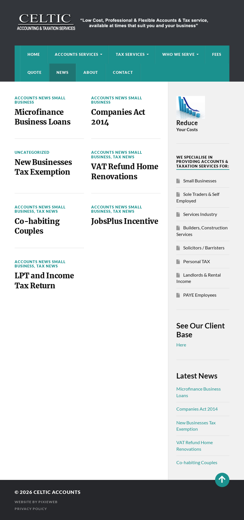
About (90, 72)
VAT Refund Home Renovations (124, 171)
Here (181, 344)
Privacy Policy (31, 509)
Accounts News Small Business (40, 100)
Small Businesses (199, 180)
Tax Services (130, 54)
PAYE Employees (199, 295)
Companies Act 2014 (118, 117)
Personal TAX (196, 261)
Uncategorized (32, 152)
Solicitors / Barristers (204, 247)
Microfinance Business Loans (42, 117)
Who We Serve (178, 54)
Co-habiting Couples (37, 226)
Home (34, 54)
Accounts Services (76, 54)
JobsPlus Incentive (124, 221)
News (62, 72)
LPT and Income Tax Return (44, 280)
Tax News (123, 157)
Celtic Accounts (57, 492)
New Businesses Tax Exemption (43, 167)
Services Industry (200, 214)
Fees (216, 54)
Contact (123, 72)
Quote (35, 72)
